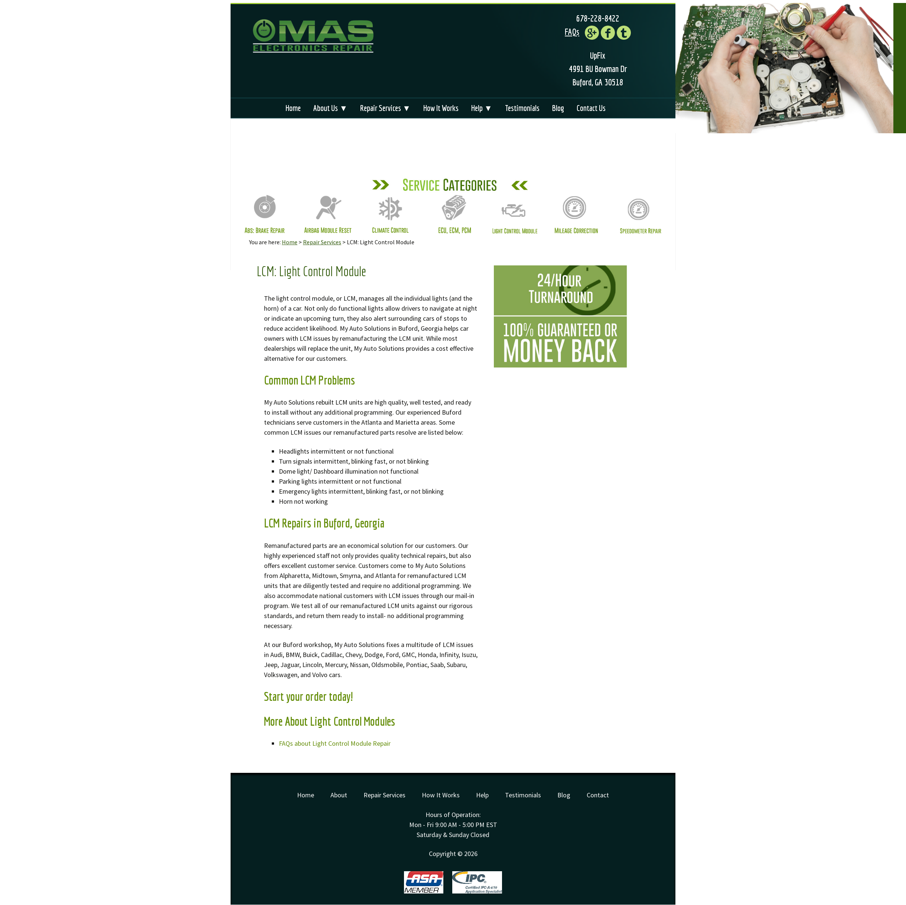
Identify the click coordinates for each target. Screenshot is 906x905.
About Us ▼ (330, 107)
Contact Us (591, 107)
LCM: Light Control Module (311, 271)
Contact (598, 795)
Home (293, 107)
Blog (558, 107)
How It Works (441, 107)
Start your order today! (308, 696)
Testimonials (522, 107)
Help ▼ (481, 107)
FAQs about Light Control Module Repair (335, 743)
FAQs (572, 31)
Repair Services (322, 242)
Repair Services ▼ (385, 107)
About (338, 795)
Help (482, 795)
